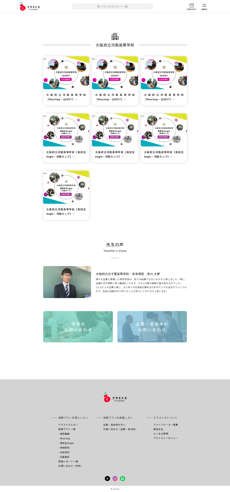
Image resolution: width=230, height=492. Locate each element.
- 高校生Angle (66, 443)
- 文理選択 (63, 456)
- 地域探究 (63, 447)
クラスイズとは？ (68, 424)
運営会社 (158, 429)
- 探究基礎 (63, 433)
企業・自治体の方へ (114, 424)
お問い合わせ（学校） (70, 465)
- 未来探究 (63, 452)
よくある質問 (160, 433)
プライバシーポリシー (165, 438)
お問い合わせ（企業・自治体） (120, 429)
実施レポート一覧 (68, 461)
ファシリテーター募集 (165, 424)
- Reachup (64, 438)
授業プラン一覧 (67, 429)
